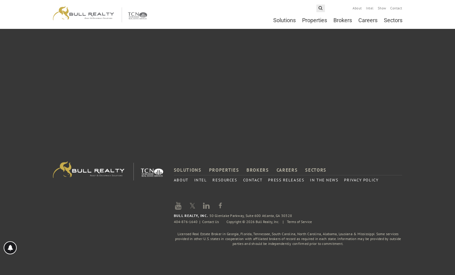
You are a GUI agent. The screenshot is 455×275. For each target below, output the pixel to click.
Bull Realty (100, 14)
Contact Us (210, 221)
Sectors (393, 20)
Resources (224, 180)
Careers (367, 20)
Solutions (284, 20)
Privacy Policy (361, 180)
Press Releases (286, 180)
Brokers (342, 20)
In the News (324, 180)
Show (382, 8)
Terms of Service (299, 221)
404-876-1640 (186, 221)
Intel (369, 8)
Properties (314, 20)
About (357, 8)
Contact (396, 8)
